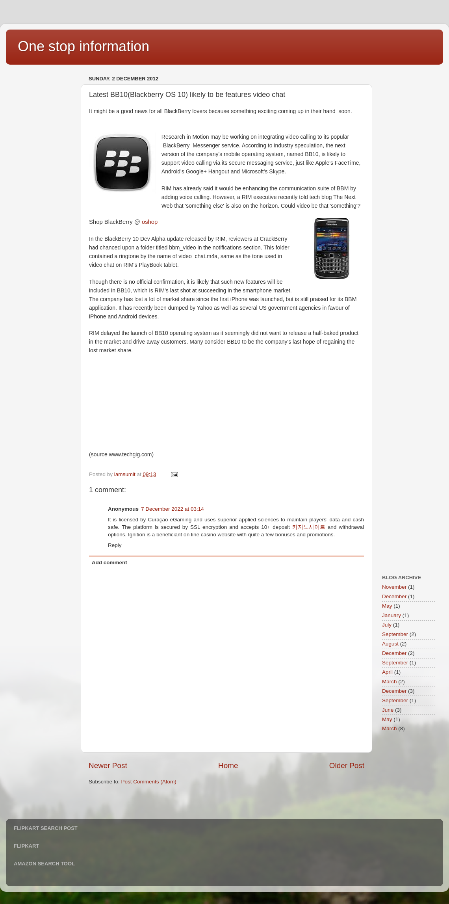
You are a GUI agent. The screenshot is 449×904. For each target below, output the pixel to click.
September (395, 634)
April (387, 672)
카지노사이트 (308, 527)
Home (228, 765)
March (389, 682)
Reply (115, 545)
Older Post (346, 765)
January (391, 615)
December (394, 596)
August (390, 644)
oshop (150, 222)
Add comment (109, 562)
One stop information (83, 46)
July (386, 625)
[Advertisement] (45, 191)
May (387, 606)
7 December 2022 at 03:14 (172, 509)
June (387, 710)
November (394, 587)
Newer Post (108, 765)
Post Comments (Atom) (148, 782)
